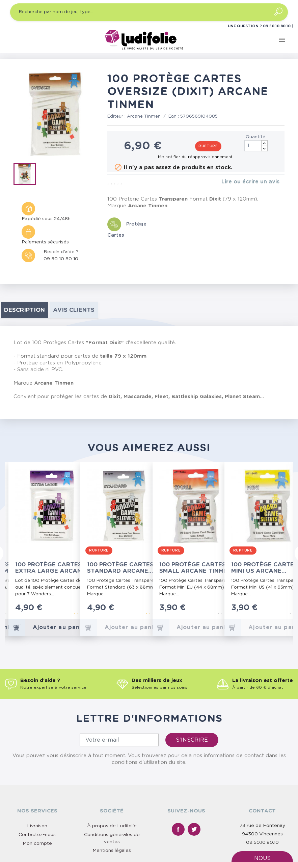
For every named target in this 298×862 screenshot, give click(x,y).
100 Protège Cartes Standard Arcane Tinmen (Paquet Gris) (123, 568)
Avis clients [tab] (73, 310)
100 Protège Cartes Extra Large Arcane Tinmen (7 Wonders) (50, 568)
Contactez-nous (37, 780)
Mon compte (37, 789)
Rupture (208, 146)
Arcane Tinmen (144, 116)
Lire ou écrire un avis (250, 181)
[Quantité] (256, 145)
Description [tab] (24, 310)
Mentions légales (111, 796)
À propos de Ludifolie (112, 772)
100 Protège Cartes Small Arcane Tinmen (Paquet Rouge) (195, 568)
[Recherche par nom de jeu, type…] (149, 12)
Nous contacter (262, 808)
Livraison (37, 772)
